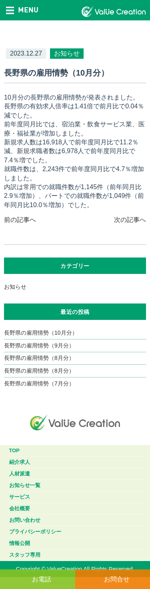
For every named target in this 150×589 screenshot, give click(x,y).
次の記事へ (130, 219)
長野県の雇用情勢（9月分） (39, 345)
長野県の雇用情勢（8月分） (39, 358)
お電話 (41, 579)
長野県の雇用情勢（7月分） (39, 383)
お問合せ (117, 579)
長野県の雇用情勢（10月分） (41, 332)
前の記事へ (20, 219)
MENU (22, 9)
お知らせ (15, 287)
